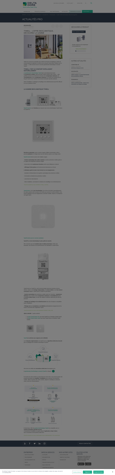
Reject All (87, 472)
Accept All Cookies (98, 472)
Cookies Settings (77, 472)
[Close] (112, 471)
